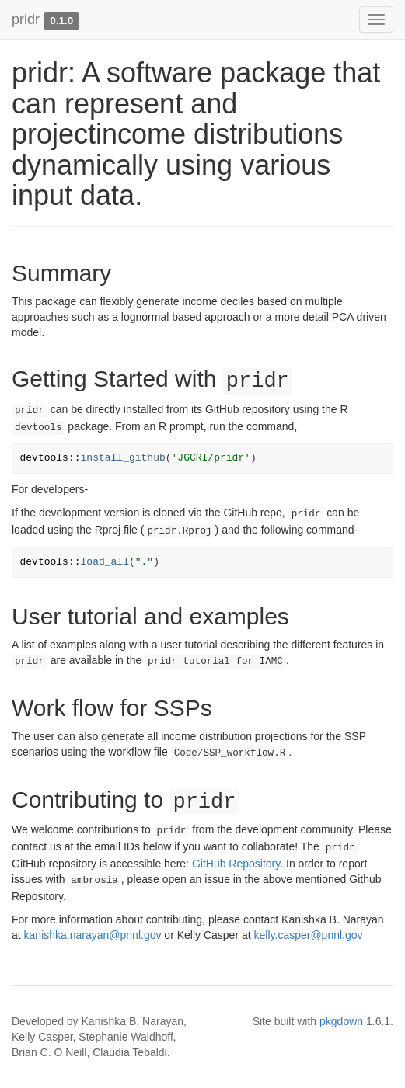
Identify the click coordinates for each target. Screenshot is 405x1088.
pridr (26, 19)
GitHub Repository (236, 863)
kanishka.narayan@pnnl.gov (93, 935)
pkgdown (341, 1021)
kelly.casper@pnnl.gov (308, 935)
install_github (123, 458)
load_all (105, 562)
